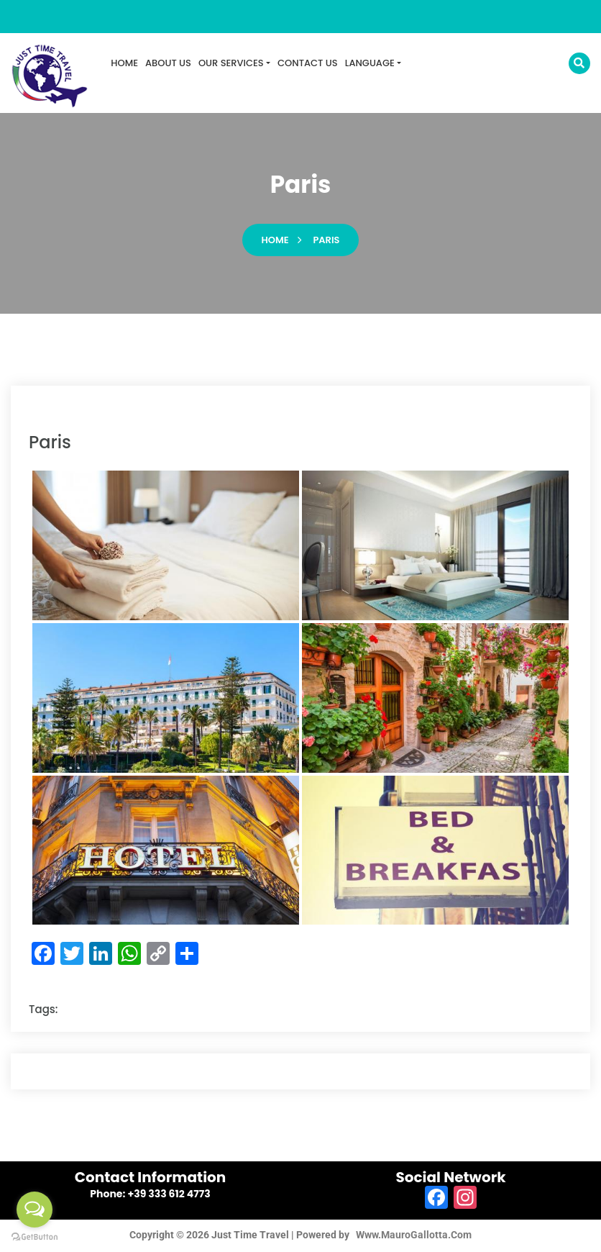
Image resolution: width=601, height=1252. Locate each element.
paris (326, 242)
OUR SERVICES (231, 63)
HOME (124, 63)
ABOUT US (168, 63)
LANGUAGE (370, 63)
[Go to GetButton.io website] (35, 1237)
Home (275, 242)
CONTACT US (307, 63)
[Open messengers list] (34, 1210)
